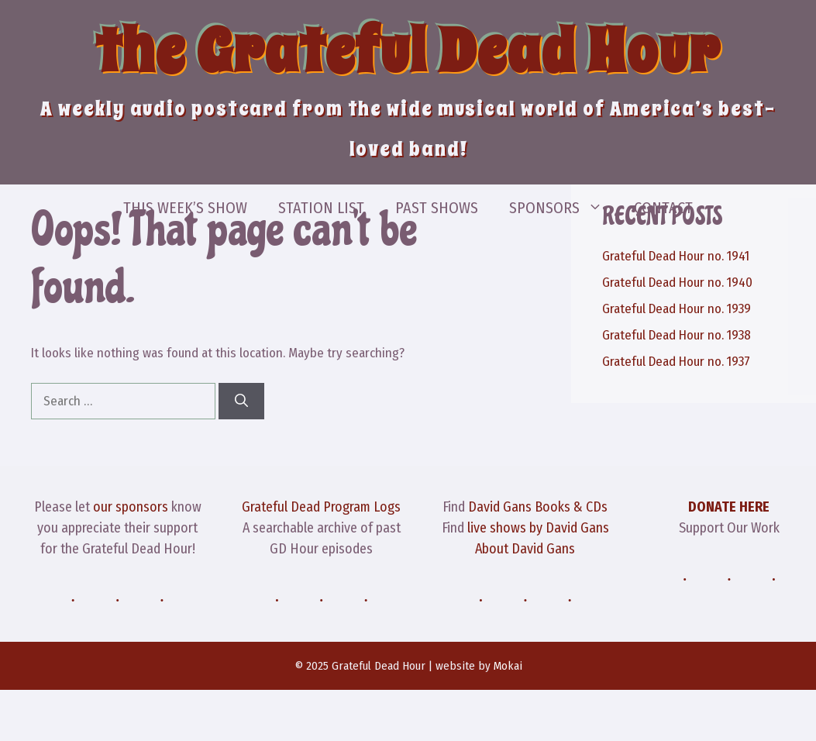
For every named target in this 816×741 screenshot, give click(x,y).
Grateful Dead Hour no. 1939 (676, 309)
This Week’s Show (185, 207)
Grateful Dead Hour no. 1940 (677, 282)
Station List (321, 207)
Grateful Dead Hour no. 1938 (676, 335)
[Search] (241, 401)
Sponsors (563, 207)
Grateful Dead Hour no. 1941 (675, 256)
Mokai (508, 666)
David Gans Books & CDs (538, 506)
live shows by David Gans (538, 527)
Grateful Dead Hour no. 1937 (676, 361)
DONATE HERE (729, 506)
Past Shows (436, 207)
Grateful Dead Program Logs (321, 506)
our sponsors (130, 506)
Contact (663, 207)
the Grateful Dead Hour (408, 51)
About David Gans (525, 548)
